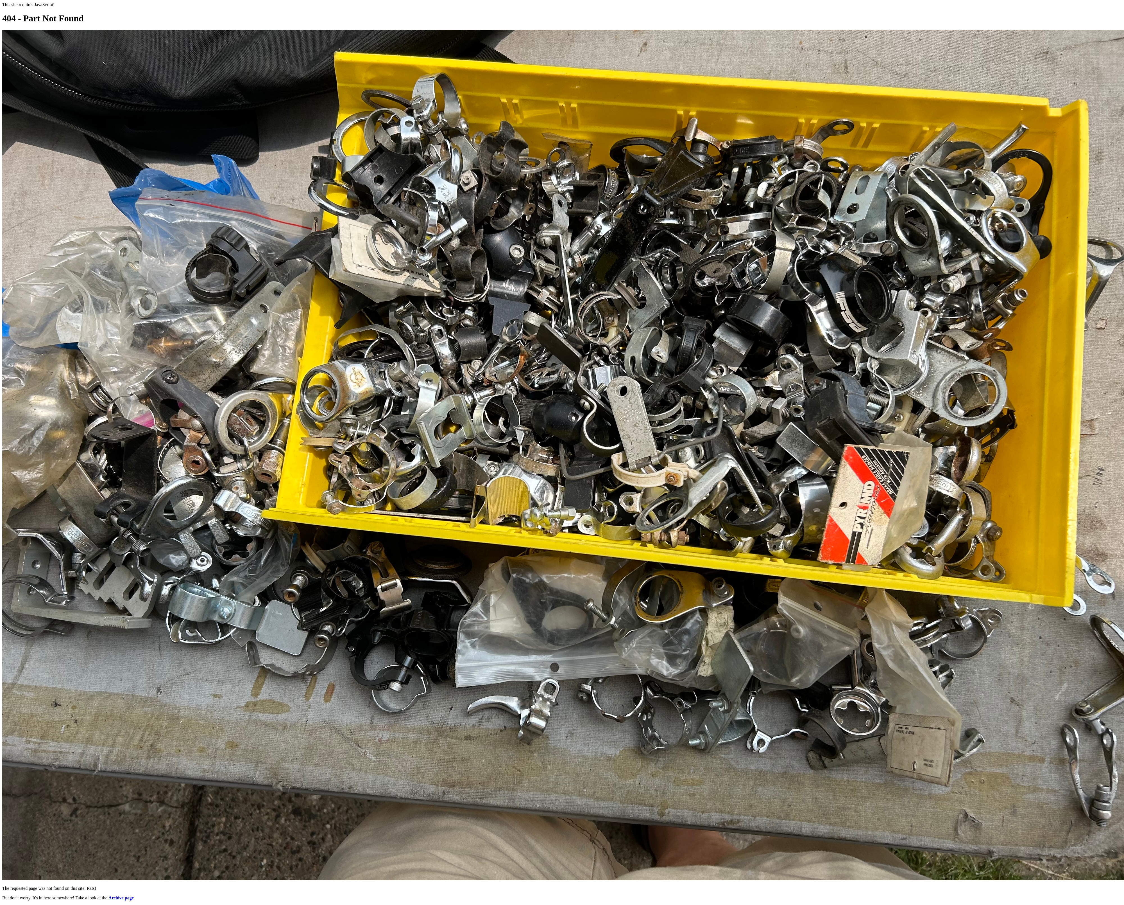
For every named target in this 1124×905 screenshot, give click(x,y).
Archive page (121, 897)
